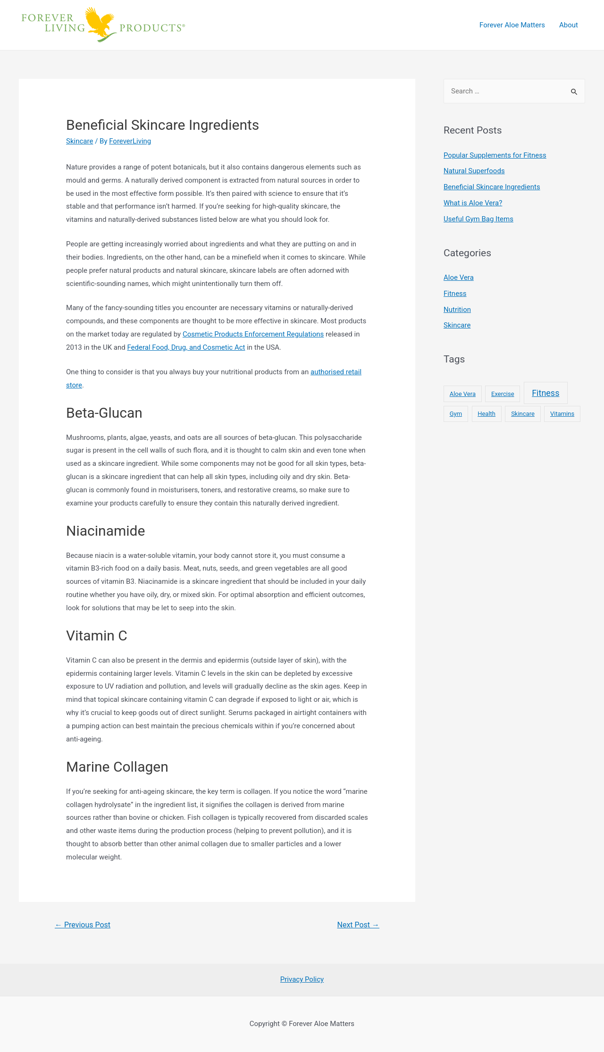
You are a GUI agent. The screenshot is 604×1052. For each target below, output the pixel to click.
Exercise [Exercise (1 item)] (502, 393)
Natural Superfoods (474, 171)
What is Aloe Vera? (473, 203)
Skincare (79, 141)
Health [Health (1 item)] (486, 413)
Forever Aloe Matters (512, 25)
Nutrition (457, 309)
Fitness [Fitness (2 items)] (545, 393)
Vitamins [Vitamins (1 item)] (562, 413)
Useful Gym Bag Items (478, 219)
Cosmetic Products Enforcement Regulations (253, 334)
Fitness (455, 293)
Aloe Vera (459, 277)
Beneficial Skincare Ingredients (492, 187)
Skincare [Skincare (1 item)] (523, 413)
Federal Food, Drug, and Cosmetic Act (186, 347)
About (568, 25)
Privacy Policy (302, 979)
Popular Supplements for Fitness (495, 155)
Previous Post (82, 924)
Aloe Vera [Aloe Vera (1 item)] (463, 393)
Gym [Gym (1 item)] (456, 413)
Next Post (358, 924)
